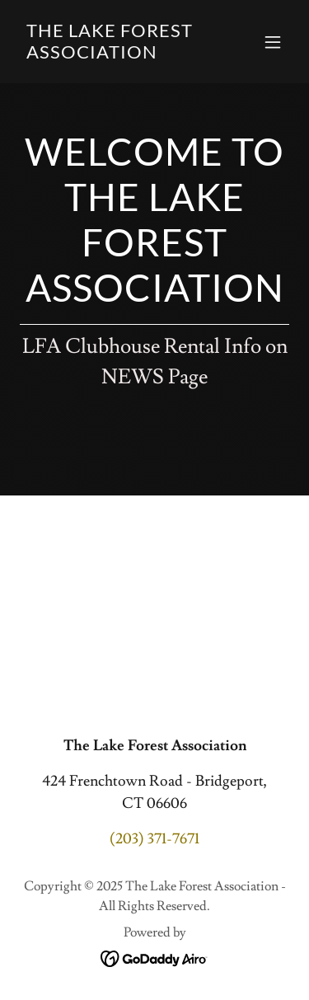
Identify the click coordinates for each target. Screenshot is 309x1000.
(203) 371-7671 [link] (154, 838)
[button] (272, 42)
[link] (114, 54)
